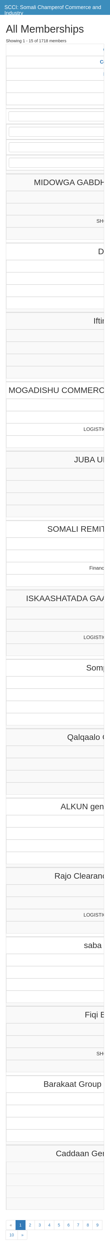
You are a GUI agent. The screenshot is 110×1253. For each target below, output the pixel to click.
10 (11, 1235)
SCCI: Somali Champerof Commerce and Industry (52, 9)
